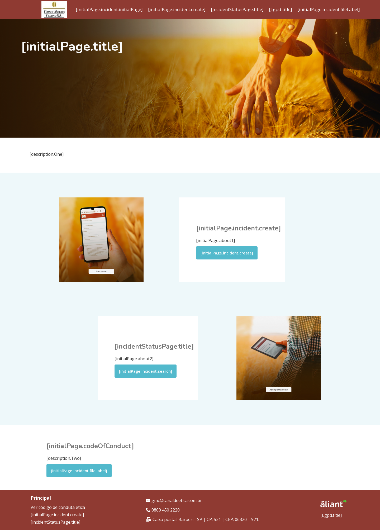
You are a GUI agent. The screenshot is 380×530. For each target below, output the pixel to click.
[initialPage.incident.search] (145, 371)
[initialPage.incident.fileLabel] (328, 9)
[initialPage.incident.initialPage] (109, 9)
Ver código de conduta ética (58, 507)
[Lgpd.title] (280, 9)
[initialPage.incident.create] (177, 9)
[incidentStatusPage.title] (237, 9)
